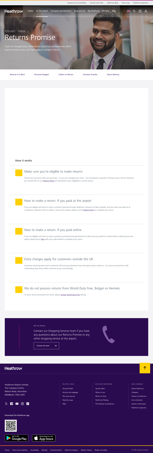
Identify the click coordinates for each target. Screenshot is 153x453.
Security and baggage (70, 392)
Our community (136, 400)
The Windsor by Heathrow (104, 404)
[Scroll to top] (145, 368)
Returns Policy (48, 181)
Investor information (138, 404)
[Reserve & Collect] (17, 75)
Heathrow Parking (101, 400)
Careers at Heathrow (138, 396)
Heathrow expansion (138, 408)
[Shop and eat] (80, 11)
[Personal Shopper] (41, 75)
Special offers (100, 389)
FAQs (64, 404)
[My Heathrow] (94, 11)
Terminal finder (68, 389)
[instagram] (22, 403)
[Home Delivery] (113, 75)
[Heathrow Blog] (112, 2)
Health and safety (101, 450)
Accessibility (34, 450)
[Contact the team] (46, 345)
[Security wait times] (96, 2)
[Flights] (29, 11)
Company (134, 392)
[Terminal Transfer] (90, 75)
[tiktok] (27, 403)
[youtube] (17, 403)
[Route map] (126, 2)
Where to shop (100, 396)
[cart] (140, 11)
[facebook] (11, 403)
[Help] (115, 11)
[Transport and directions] (61, 11)
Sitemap (44, 450)
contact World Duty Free (70, 295)
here (42, 239)
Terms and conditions (20, 450)
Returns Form (88, 210)
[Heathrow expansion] (140, 2)
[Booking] (105, 11)
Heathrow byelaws (71, 450)
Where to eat (100, 392)
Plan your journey (69, 396)
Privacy (7, 450)
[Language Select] (128, 11)
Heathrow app (68, 400)
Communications (56, 450)
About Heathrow (137, 389)
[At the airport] (42, 11)
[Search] (134, 11)
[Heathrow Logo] (14, 11)
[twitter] (6, 403)
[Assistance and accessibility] (76, 2)
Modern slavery (86, 450)
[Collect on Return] (66, 75)
